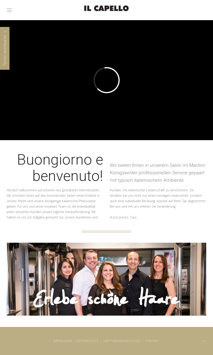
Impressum (63, 341)
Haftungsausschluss (122, 341)
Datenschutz (87, 341)
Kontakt (152, 341)
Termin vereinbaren (4, 48)
